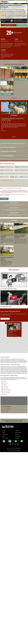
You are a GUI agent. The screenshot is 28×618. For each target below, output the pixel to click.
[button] (27, 350)
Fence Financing (18, 436)
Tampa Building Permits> (5, 411)
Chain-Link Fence (5, 386)
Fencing (3, 432)
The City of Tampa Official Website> (6, 408)
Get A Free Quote (5, 438)
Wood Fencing (22, 79)
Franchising (17, 438)
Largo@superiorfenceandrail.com (12, 335)
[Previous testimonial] (13, 137)
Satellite (2, 323)
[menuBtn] (26, 1)
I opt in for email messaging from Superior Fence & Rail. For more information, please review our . (14, 195)
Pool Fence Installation (6, 392)
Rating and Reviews (18, 432)
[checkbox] (0, 188)
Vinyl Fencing (8, 79)
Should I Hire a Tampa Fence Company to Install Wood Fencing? (20, 236)
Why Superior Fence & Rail (6, 307)
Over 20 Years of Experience (14, 147)
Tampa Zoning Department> (5, 410)
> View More (14, 98)
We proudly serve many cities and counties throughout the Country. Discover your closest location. (15, 421)
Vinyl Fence (4, 381)
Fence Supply (5, 394)
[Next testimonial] (15, 137)
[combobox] (14, 177)
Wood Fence (5, 384)
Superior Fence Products (4, 371)
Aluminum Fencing (7, 94)
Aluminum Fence (5, 383)
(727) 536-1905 (5, 7)
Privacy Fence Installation (7, 391)
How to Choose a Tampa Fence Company (6, 258)
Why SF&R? (17, 434)
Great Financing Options (14, 156)
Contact (3, 436)
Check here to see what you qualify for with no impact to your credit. (11, 188)
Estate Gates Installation (6, 389)
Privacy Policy (7, 195)
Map (7, 323)
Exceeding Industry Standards (14, 151)
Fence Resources (5, 434)
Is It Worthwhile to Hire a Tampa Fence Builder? (6, 235)
